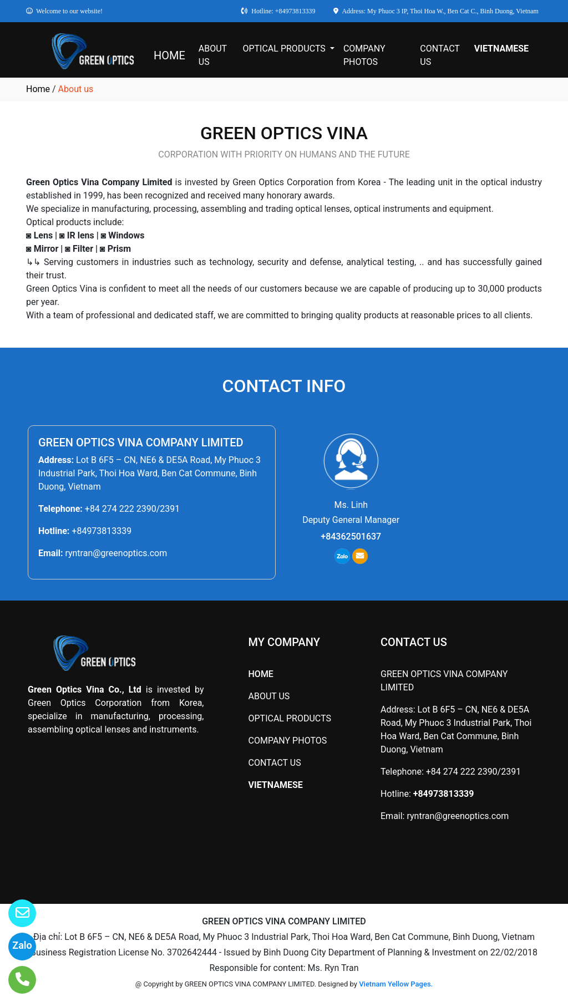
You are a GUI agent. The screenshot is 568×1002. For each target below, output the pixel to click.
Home (38, 89)
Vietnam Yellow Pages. (396, 984)
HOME (169, 55)
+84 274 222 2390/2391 (132, 508)
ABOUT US (213, 55)
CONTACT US (439, 55)
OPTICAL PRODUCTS (284, 48)
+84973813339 (101, 531)
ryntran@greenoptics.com (116, 553)
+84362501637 (351, 536)
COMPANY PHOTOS (364, 55)
